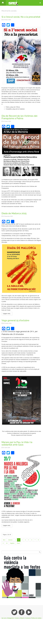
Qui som (4, 618)
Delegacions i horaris (13, 618)
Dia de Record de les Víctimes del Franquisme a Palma (19, 117)
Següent (12, 543)
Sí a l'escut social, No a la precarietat (21, 16)
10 (6, 543)
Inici (4, 540)
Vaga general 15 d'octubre (15, 320)
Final (18, 543)
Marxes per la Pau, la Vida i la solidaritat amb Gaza (17, 443)
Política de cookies (36, 618)
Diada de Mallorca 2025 (14, 213)
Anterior (10, 540)
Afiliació (22, 618)
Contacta (27, 618)
